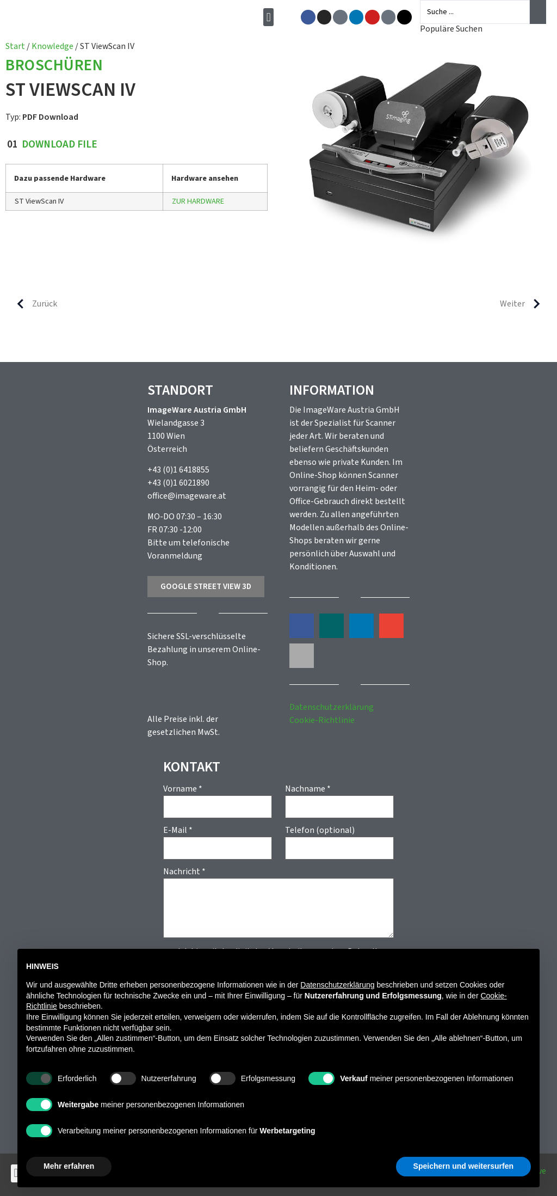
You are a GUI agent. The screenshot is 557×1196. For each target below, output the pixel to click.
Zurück (32, 304)
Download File (59, 144)
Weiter (524, 304)
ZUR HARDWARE (198, 201)
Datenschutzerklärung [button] (337, 984)
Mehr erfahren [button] (69, 1166)
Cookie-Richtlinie (322, 720)
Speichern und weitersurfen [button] (463, 1166)
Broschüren (54, 66)
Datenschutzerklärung (331, 707)
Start (15, 46)
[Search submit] (538, 12)
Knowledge (52, 46)
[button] (272, 17)
